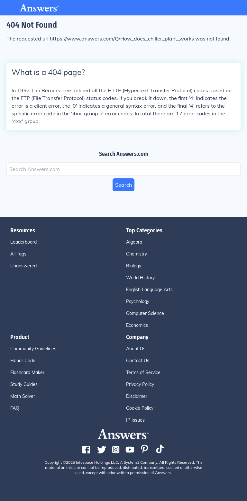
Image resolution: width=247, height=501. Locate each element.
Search (123, 185)
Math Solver (22, 396)
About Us (135, 349)
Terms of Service (143, 372)
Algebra (134, 242)
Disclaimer (136, 396)
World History (140, 278)
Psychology (137, 301)
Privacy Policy (140, 384)
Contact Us (137, 360)
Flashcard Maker (27, 372)
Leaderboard (23, 242)
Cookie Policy (139, 408)
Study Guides (24, 384)
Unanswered (23, 266)
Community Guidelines (33, 349)
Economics (137, 325)
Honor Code (22, 360)
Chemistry (136, 254)
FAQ (14, 408)
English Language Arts (149, 289)
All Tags (18, 254)
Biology (133, 266)
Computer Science (145, 313)
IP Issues (135, 420)
